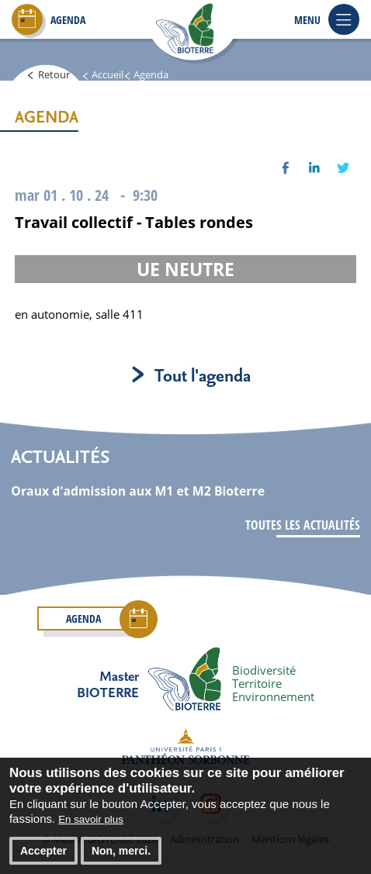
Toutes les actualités (302, 525)
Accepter (43, 858)
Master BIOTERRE (108, 683)
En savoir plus (90, 827)
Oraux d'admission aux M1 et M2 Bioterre (138, 490)
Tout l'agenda (202, 374)
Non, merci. (121, 858)
